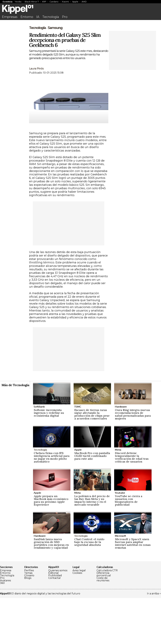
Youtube (120, 536)
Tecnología (50, 17)
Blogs (27, 622)
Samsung (55, 72)
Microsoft (120, 579)
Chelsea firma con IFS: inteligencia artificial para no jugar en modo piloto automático (51, 501)
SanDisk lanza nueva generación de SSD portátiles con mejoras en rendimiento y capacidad (51, 587)
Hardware (121, 450)
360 (2, 627)
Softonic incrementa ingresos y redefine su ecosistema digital (49, 456)
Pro (64, 17)
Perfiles (29, 614)
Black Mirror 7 (32, 1)
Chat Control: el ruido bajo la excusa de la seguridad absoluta (89, 586)
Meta (118, 493)
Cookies (77, 617)
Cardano (54, 1)
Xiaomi (65, 1)
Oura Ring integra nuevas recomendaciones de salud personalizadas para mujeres (133, 458)
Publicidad (55, 619)
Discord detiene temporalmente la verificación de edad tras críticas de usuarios (132, 501)
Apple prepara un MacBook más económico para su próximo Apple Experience (51, 544)
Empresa (5, 614)
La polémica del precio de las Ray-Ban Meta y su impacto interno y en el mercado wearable (92, 544)
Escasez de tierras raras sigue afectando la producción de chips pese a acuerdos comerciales (92, 458)
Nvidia (18, 1)
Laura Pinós (36, 112)
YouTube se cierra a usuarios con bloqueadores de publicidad (128, 544)
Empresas (9, 17)
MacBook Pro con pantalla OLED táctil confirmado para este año (92, 499)
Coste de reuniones (103, 623)
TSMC (77, 450)
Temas (28, 617)
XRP (44, 1)
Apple (75, 1)
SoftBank (39, 450)
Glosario (29, 619)
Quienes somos (57, 614)
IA (37, 17)
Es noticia (7, 1)
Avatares (5, 624)
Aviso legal (79, 614)
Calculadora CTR (107, 614)
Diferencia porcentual (104, 618)
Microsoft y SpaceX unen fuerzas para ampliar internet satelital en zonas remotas (133, 587)
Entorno (26, 17)
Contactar (54, 622)
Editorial (53, 617)
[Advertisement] (80, 45)
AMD (84, 1)
